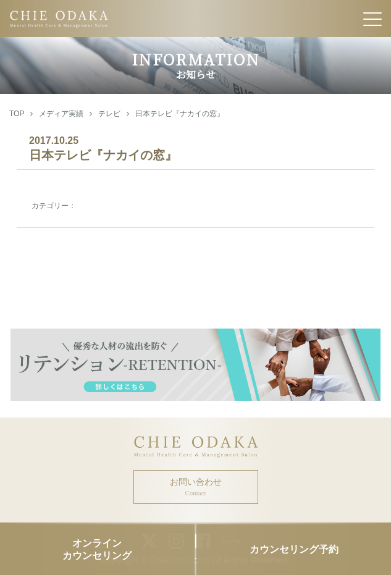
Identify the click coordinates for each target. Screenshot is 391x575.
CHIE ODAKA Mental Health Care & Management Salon (195, 18)
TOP (16, 113)
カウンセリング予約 (294, 549)
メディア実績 (61, 113)
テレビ (109, 113)
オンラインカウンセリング (97, 549)
